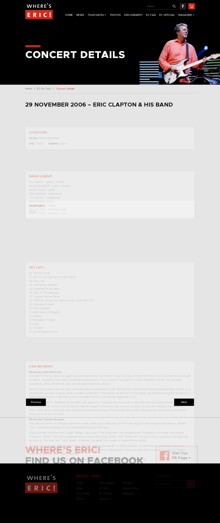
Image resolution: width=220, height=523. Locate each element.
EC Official (167, 15)
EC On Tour (44, 89)
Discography (133, 15)
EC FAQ (151, 15)
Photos (115, 15)
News (80, 15)
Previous (36, 402)
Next (184, 402)
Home (69, 15)
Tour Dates (96, 15)
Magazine (185, 15)
